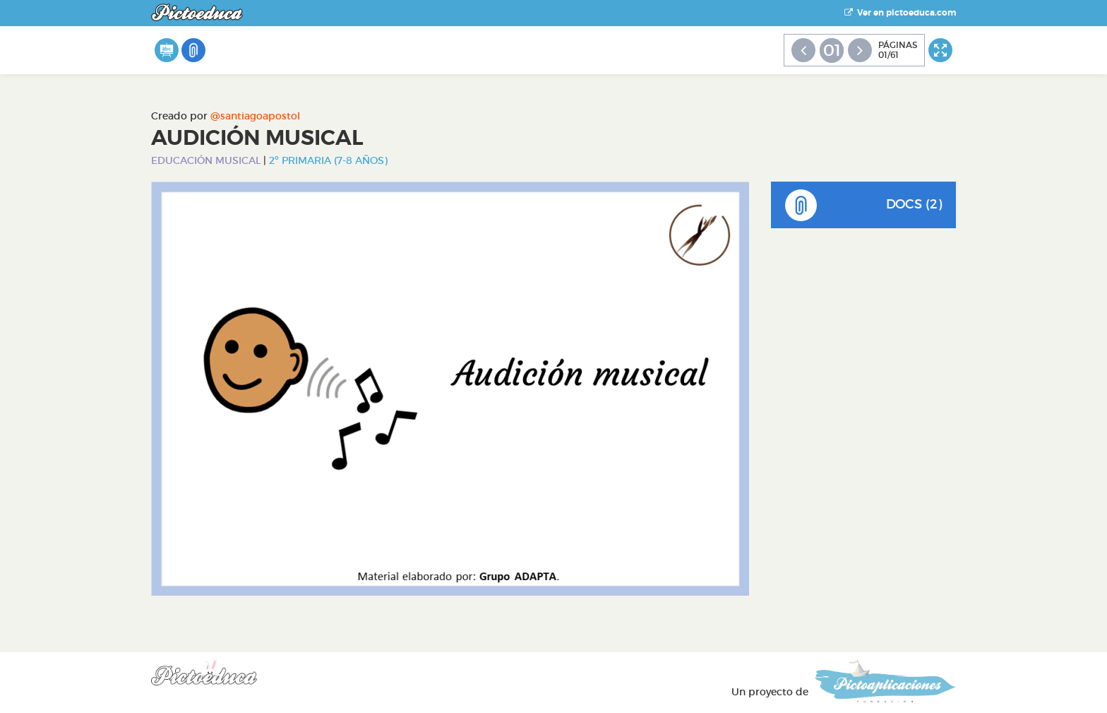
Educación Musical (206, 160)
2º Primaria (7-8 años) (328, 160)
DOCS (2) (864, 205)
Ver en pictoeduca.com (900, 12)
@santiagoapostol (255, 116)
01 (832, 50)
